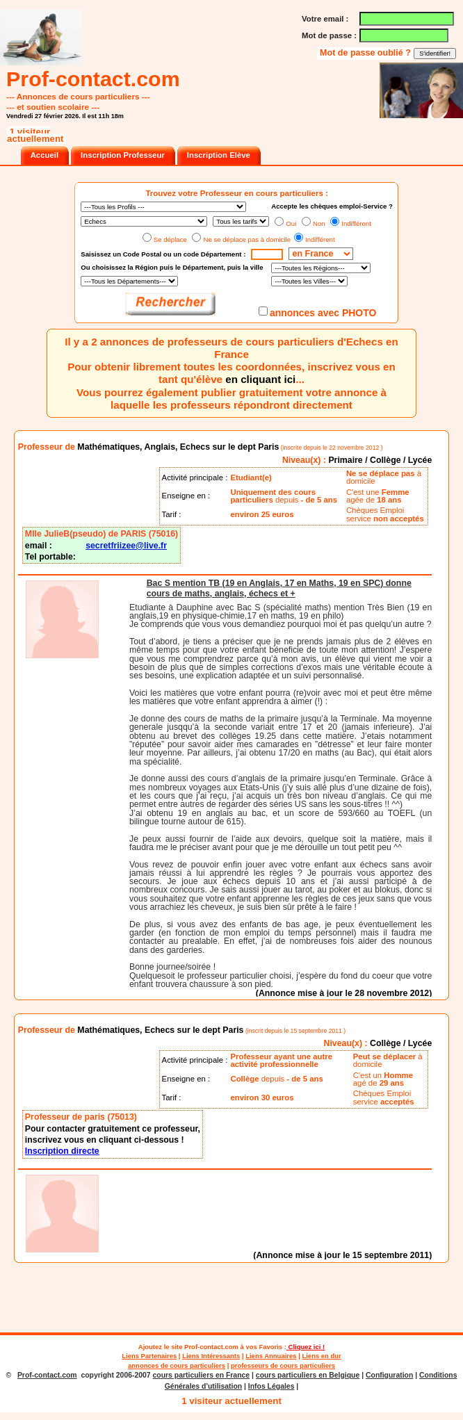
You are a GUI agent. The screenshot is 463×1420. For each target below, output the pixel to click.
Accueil (44, 155)
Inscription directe (62, 1151)
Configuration (389, 1375)
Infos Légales (271, 1386)
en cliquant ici (260, 379)
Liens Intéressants (211, 1356)
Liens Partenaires (149, 1356)
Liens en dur (321, 1356)
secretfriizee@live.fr (126, 545)
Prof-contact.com (211, 1346)
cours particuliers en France (201, 1375)
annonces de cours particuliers (176, 1365)
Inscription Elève (218, 155)
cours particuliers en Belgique (307, 1375)
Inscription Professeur (123, 155)
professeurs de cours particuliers (283, 1365)
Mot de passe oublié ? (366, 53)
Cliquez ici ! (305, 1346)
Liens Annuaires (270, 1356)
